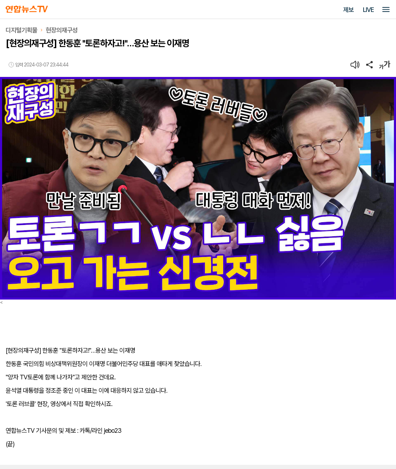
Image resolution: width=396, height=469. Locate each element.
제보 (348, 9)
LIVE (368, 9)
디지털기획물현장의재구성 (41, 30)
